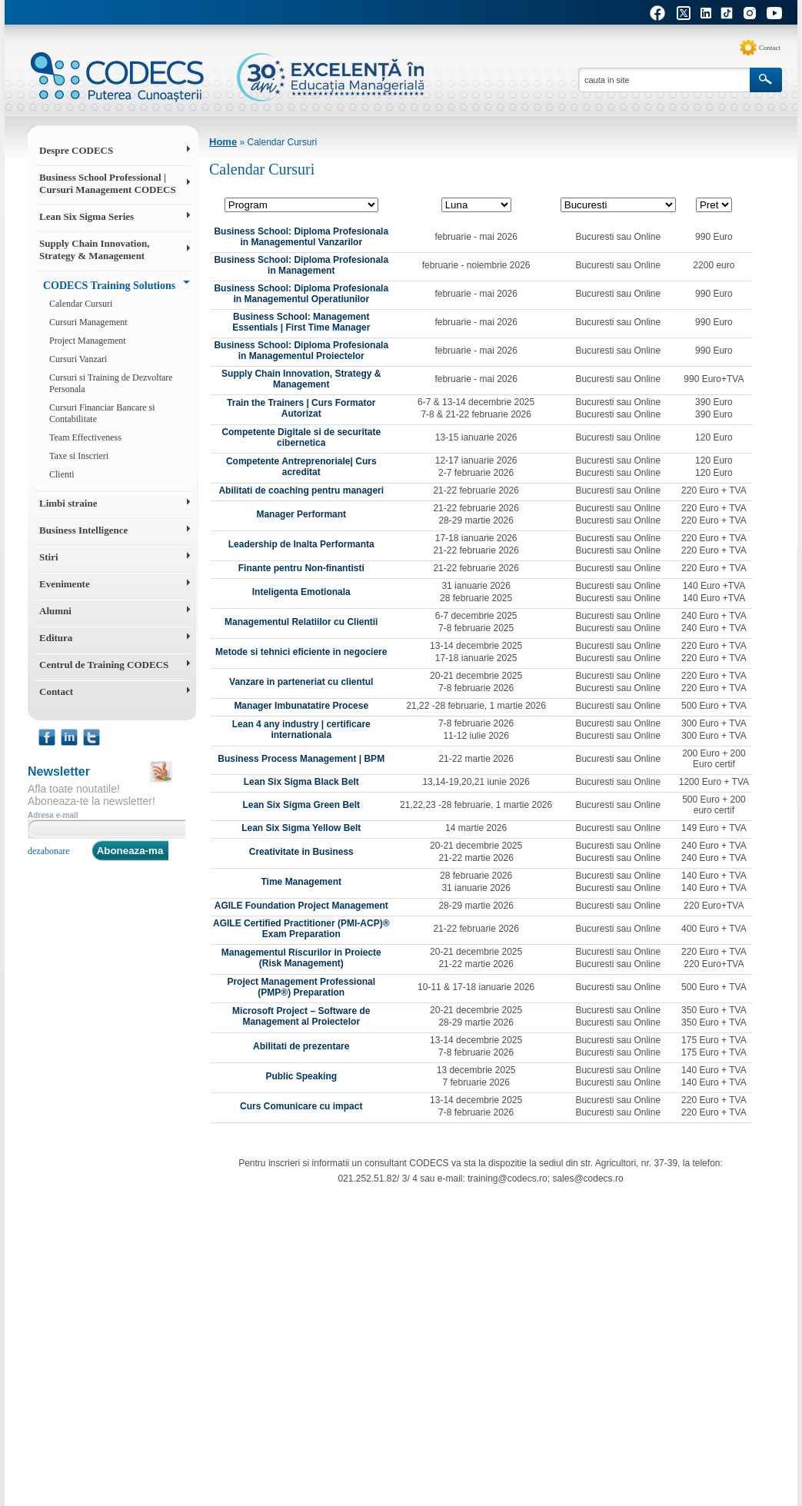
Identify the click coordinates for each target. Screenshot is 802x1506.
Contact (769, 48)
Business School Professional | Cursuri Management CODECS (107, 183)
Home (223, 142)
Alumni (55, 611)
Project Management (87, 340)
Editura (55, 637)
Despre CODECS (76, 150)
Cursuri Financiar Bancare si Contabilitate (102, 413)
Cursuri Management (88, 322)
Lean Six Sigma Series (86, 216)
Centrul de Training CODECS (103, 664)
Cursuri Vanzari (78, 359)
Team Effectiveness (85, 437)
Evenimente (64, 584)
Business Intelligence (83, 530)
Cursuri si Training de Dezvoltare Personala (111, 383)
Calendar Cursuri (80, 303)
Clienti (62, 474)
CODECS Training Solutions (109, 285)
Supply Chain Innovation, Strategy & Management (94, 249)
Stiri (48, 557)
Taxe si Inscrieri (78, 455)
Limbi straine (68, 503)
